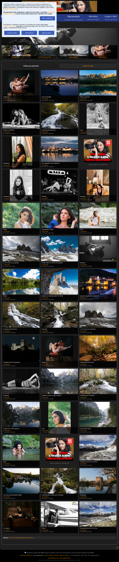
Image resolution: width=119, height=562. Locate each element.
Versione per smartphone (26, 555)
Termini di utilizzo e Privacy (51, 555)
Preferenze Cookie (9, 26)
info (106, 164)
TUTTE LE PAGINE (14, 537)
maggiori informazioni (10, 9)
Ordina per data (88, 66)
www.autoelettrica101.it (65, 558)
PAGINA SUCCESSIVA (27, 537)
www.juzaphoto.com (53, 558)
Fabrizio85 (7, 99)
